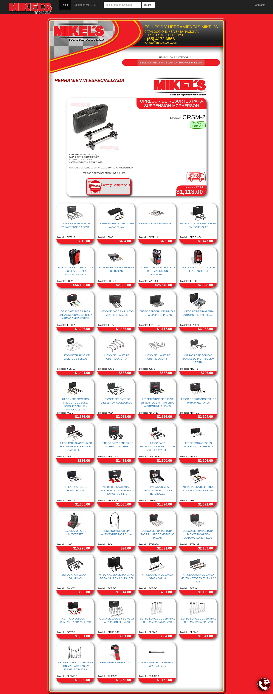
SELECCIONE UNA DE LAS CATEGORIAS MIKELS (171, 62)
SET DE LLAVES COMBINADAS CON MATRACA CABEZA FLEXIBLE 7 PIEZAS (75, 666)
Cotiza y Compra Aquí (115, 185)
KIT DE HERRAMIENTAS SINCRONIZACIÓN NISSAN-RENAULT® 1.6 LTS (116, 490)
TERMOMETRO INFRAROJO (114, 662)
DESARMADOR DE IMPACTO (155, 223)
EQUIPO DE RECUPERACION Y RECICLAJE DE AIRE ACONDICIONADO (76, 271)
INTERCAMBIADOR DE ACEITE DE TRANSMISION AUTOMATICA (157, 271)
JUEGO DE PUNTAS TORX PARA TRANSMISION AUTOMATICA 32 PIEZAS (198, 534)
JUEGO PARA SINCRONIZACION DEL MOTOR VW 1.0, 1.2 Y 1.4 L (157, 446)
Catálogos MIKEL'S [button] (86, 4)
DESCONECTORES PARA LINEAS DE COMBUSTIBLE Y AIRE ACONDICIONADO (75, 315)
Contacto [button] (261, 4)
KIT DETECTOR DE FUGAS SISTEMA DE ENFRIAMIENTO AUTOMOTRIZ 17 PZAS (157, 402)
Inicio (66, 4)
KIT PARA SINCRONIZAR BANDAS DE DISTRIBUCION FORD (198, 359)
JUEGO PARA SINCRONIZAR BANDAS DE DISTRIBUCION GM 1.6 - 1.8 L (75, 446)
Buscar (148, 4)
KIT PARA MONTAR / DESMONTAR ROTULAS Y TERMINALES (157, 490)
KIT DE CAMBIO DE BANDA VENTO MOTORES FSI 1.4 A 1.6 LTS (198, 578)
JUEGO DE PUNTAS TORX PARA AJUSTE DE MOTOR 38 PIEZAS (157, 534)
